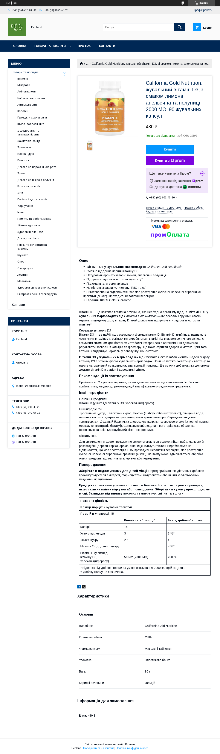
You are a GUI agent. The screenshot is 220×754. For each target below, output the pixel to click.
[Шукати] (179, 27)
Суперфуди (25, 268)
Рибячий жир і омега (31, 98)
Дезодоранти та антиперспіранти (28, 132)
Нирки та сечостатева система (32, 246)
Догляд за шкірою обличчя (35, 179)
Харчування (25, 205)
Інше (20, 212)
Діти (20, 192)
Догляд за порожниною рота (37, 167)
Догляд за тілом (28, 238)
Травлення (24, 147)
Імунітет (22, 255)
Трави (21, 173)
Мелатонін (24, 281)
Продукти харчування (32, 117)
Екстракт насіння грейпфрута (37, 294)
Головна (19, 46)
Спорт (21, 261)
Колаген (22, 111)
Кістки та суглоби (29, 186)
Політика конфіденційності (132, 748)
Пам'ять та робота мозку (34, 218)
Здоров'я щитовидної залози (37, 287)
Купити (170, 149)
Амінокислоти (26, 91)
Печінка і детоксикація (32, 199)
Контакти (107, 46)
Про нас (84, 46)
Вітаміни (23, 78)
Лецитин (22, 274)
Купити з (170, 161)
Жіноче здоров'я (28, 225)
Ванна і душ (25, 153)
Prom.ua (130, 744)
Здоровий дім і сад (30, 231)
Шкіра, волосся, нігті (30, 124)
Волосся (23, 160)
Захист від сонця (28, 141)
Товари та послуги (50, 46)
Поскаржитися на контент (98, 748)
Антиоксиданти (27, 104)
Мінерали (23, 85)
